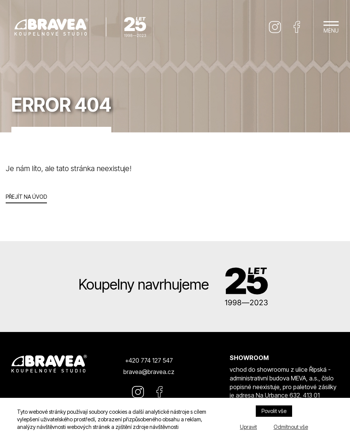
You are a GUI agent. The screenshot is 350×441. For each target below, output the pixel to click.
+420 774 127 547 (149, 360)
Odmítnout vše (291, 427)
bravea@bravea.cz (148, 372)
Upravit (248, 427)
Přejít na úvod (26, 196)
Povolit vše (273, 411)
